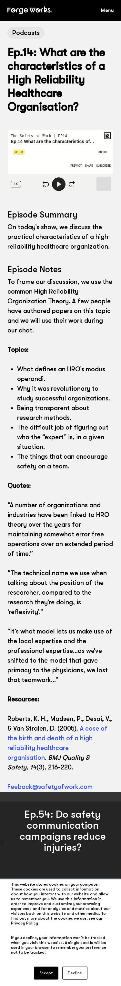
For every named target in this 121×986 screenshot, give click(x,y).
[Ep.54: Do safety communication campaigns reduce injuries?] (60, 842)
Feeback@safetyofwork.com (50, 786)
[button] (110, 10)
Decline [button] (75, 973)
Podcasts (26, 33)
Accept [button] (46, 973)
